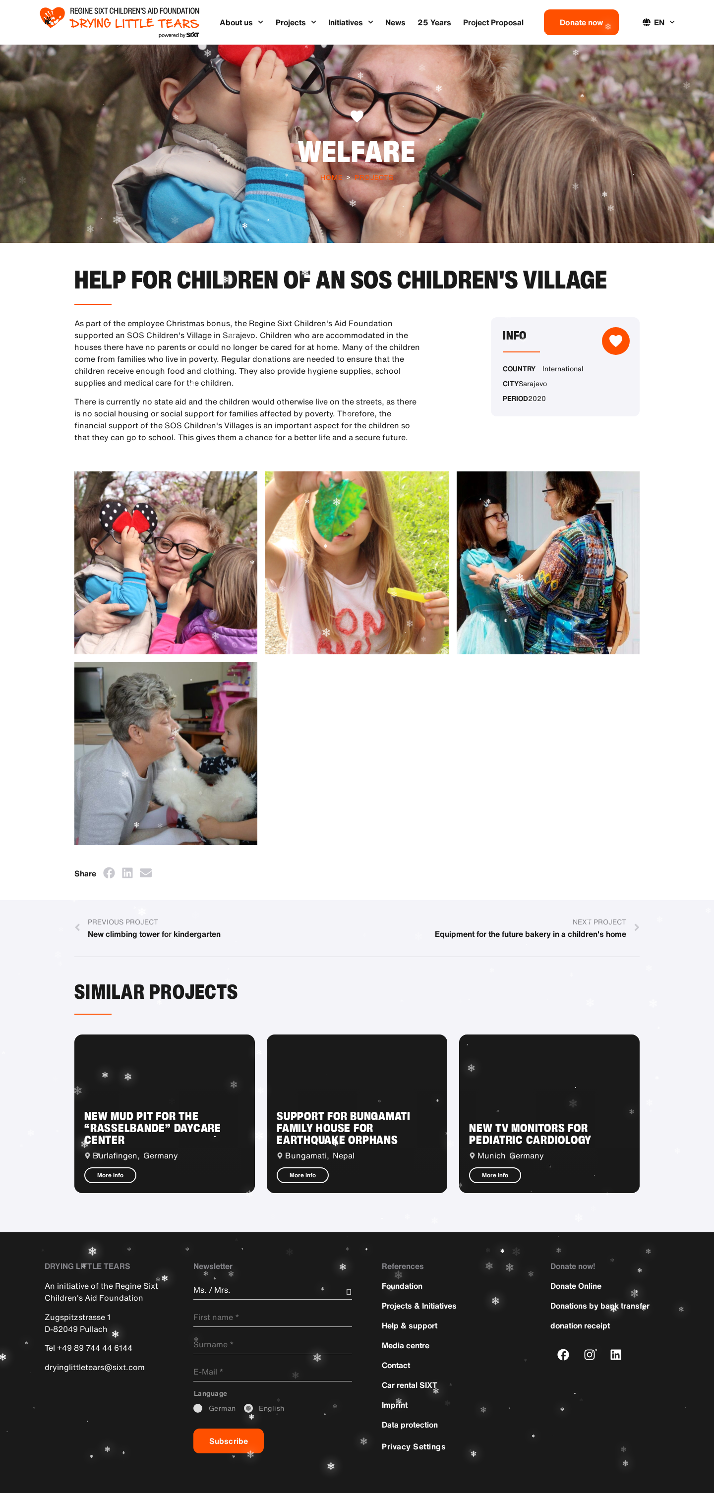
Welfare (357, 151)
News (395, 22)
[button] (109, 872)
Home (331, 177)
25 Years (434, 22)
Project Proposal (493, 22)
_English (272, 1408)
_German (222, 1408)
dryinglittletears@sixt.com (95, 1367)
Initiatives (350, 22)
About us (241, 22)
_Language (211, 1393)
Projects (296, 22)
